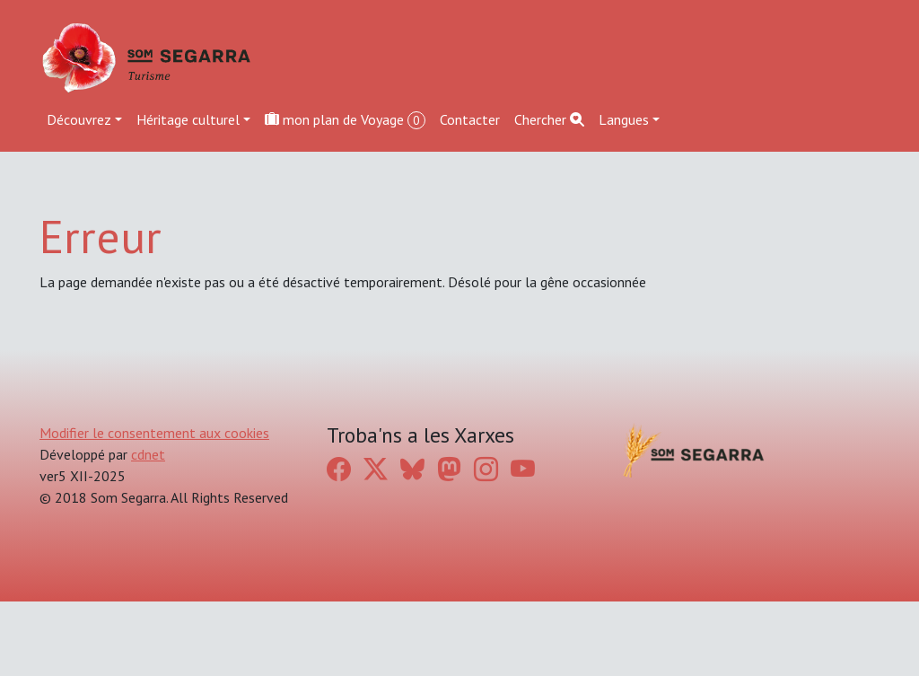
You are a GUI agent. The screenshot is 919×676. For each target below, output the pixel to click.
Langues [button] (624, 119)
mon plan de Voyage (345, 119)
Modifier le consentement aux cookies (154, 433)
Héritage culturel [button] (188, 119)
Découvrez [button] (79, 119)
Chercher (549, 119)
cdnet (148, 454)
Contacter (470, 119)
